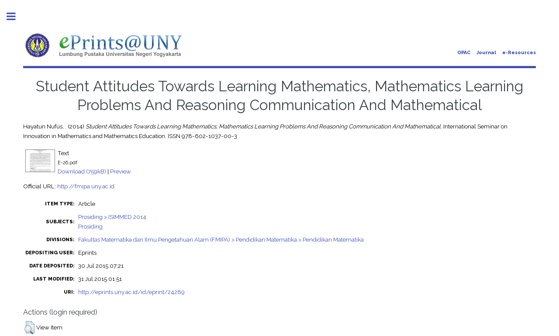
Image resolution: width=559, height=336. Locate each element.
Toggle (15, 16)
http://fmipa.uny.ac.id (85, 186)
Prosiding (90, 226)
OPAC (463, 52)
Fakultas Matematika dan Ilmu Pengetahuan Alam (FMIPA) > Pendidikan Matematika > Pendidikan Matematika (221, 239)
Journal (486, 52)
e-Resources (519, 52)
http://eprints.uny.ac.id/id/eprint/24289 (131, 291)
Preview (120, 171)
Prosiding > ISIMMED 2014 (112, 216)
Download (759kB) (82, 171)
